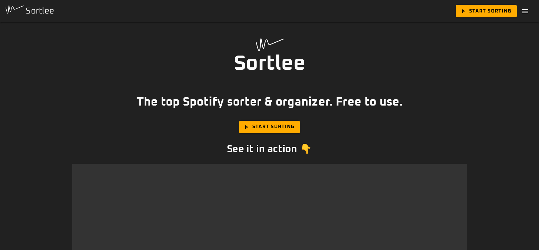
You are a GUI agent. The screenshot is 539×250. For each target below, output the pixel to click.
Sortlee (30, 10)
